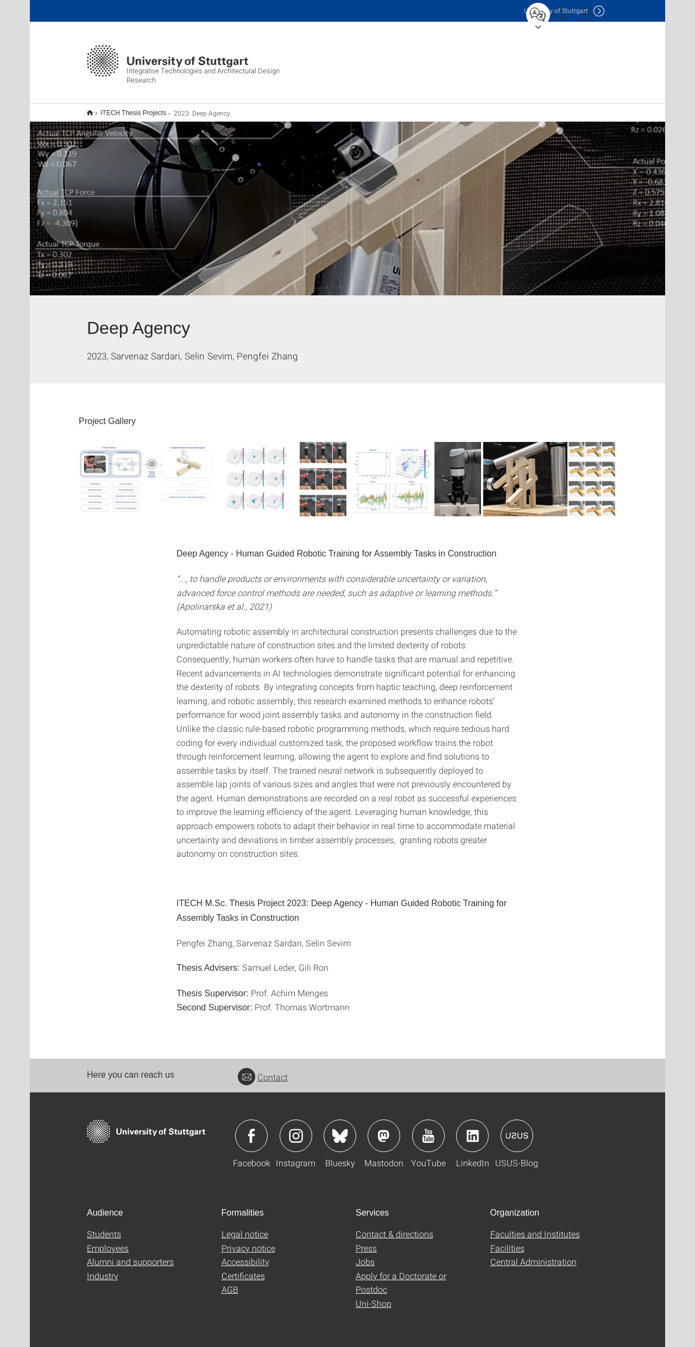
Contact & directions (394, 1226)
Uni (556, 11)
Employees (108, 1241)
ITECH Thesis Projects (127, 109)
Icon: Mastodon (384, 1128)
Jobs (365, 1254)
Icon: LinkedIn (472, 1128)
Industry (102, 1268)
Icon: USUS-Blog (517, 1128)
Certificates (243, 1268)
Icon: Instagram (296, 1128)
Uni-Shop (373, 1296)
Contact (263, 1070)
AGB (230, 1282)
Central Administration (533, 1254)
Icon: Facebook (251, 1128)
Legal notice (245, 1226)
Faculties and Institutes (535, 1226)
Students (104, 1226)
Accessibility (245, 1254)
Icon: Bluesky (340, 1128)
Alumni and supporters (130, 1254)
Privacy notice (248, 1241)
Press (366, 1241)
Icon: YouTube (428, 1128)
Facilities (507, 1241)
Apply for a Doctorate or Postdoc (401, 1275)
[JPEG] (146, 472)
